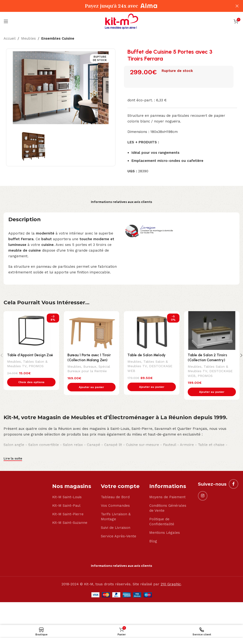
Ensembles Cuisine (57, 38)
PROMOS (35, 366)
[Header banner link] (114, 6)
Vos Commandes (115, 506)
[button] (91, 387)
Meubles (28, 38)
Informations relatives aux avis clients (121, 202)
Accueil (10, 38)
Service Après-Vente (118, 536)
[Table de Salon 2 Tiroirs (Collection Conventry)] (212, 330)
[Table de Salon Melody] (151, 330)
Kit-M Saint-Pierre (68, 514)
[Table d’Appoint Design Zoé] (31, 330)
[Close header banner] (237, 6)
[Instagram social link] (202, 496)
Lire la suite (13, 458)
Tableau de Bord (115, 497)
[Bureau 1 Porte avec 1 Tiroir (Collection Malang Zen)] (91, 330)
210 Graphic (171, 584)
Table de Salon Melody (146, 355)
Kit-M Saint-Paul (66, 506)
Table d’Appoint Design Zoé (30, 355)
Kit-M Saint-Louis (67, 497)
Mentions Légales (164, 533)
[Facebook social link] (233, 484)
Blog (153, 541)
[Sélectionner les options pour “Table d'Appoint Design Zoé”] (31, 382)
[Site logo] (121, 21)
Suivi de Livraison (115, 528)
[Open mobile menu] (6, 21)
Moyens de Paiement (167, 497)
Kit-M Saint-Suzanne (69, 523)
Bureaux (89, 366)
